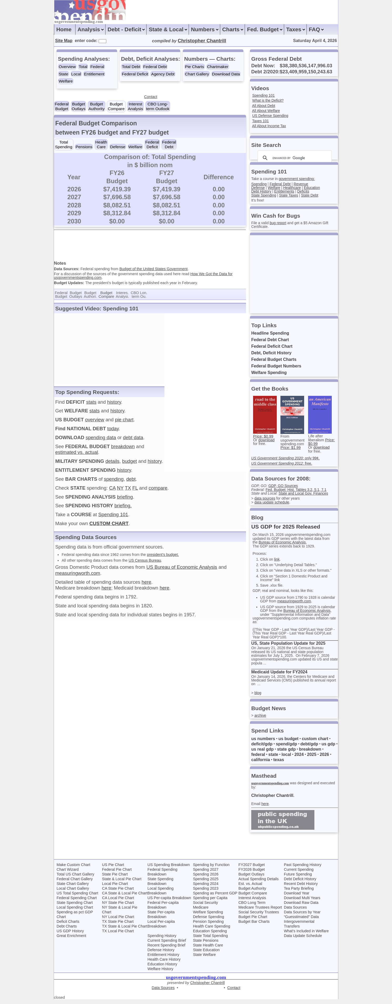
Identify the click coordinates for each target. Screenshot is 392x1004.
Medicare (200, 912)
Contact (150, 97)
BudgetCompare (116, 106)
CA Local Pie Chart (118, 902)
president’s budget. (163, 557)
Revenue (303, 184)
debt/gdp (310, 748)
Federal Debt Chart (270, 339)
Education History (162, 968)
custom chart (315, 743)
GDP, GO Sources (284, 486)
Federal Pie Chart (117, 874)
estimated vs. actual (76, 455)
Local (76, 74)
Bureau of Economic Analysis (283, 542)
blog (258, 697)
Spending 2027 (205, 874)
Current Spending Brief (167, 945)
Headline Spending (270, 333)
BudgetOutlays (79, 106)
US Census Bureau (145, 563)
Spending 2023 (205, 893)
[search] (294, 158)
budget (129, 464)
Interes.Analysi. (122, 297)
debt (131, 482)
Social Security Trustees (258, 916)
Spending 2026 (205, 879)
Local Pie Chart (115, 888)
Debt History (261, 191)
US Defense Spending (271, 116)
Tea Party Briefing (299, 893)
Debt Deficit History (300, 883)
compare (158, 491)
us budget (289, 743)
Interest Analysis (252, 902)
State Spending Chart (75, 907)
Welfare (66, 81)
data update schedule (272, 502)
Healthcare (293, 188)
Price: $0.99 (263, 436)
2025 (312, 758)
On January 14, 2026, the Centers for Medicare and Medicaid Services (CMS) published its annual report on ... (294, 684)
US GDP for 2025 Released (285, 527)
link (278, 559)
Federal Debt (155, 66)
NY (120, 491)
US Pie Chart (113, 869)
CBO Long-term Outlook (157, 106)
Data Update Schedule (303, 940)
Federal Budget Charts (273, 359)
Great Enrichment (71, 940)
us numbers (263, 743)
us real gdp (262, 753)
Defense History (161, 954)
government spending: (298, 179)
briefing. (123, 508)
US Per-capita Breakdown (169, 902)
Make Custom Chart (73, 869)
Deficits (305, 191)
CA (112, 491)
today (113, 431)
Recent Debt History (301, 888)
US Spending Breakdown (169, 869)
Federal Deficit (135, 74)
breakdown (123, 449)
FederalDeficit (152, 144)
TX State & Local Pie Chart (124, 931)
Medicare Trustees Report (260, 912)
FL (135, 491)
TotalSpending (63, 144)
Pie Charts (194, 66)
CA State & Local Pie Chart (125, 897)
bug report (279, 223)
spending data (101, 440)
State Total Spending (210, 940)
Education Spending (210, 935)
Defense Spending (208, 921)
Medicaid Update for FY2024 (279, 676)
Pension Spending (208, 926)
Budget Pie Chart (252, 921)
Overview (67, 66)
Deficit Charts (68, 926)
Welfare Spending (269, 372)
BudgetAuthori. (90, 297)
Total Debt (131, 66)
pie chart (124, 422)
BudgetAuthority (96, 106)
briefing (125, 499)
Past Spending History (302, 869)
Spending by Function (211, 869)
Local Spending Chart (75, 912)
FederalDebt (169, 144)
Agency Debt (163, 74)
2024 (299, 758)
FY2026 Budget (251, 874)
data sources (265, 498)
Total (83, 66)
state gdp (286, 753)
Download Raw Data (301, 907)
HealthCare (101, 144)
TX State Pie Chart (118, 926)
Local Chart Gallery (73, 893)
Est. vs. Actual (250, 888)
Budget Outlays (251, 879)
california (260, 764)
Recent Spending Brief (166, 949)
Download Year (296, 897)
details (112, 464)
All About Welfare (266, 111)
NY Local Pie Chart (118, 921)
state (273, 758)
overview (94, 422)
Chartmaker (217, 66)
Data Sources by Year (302, 916)
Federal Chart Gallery (75, 883)
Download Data (226, 74)
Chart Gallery (197, 74)
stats (91, 405)
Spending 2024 (205, 888)
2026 (325, 758)
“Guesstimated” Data (301, 921)
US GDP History (70, 935)
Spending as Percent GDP (215, 897)
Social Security (205, 907)
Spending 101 (113, 517)
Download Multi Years (302, 902)
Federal (97, 66)
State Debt (312, 195)
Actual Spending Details (258, 883)
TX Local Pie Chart (118, 935)
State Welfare (204, 959)
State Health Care (208, 949)
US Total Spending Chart (77, 897)
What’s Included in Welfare (306, 935)
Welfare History (160, 973)
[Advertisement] (150, 247)
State (63, 74)
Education (314, 188)
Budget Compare (252, 897)
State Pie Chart (115, 879)
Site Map (63, 40)
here (146, 585)
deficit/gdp (262, 748)
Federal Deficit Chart (271, 346)
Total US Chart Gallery (75, 879)
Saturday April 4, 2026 (315, 40)
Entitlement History (163, 959)
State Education (206, 954)
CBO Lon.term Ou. (139, 297)
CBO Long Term (251, 907)
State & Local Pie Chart (122, 883)
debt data (133, 440)
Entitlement (94, 74)
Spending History (162, 940)
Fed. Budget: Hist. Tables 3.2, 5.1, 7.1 (298, 490)
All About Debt (264, 106)
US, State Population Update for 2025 (288, 647)
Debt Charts (67, 931)
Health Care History (164, 964)
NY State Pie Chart (118, 907)
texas (278, 764)
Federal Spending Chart (77, 902)
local (286, 758)
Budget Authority (252, 893)
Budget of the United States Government (153, 272)
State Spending (264, 195)
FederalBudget (62, 106)
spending (114, 482)
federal (258, 758)
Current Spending (299, 874)
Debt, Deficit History (271, 353)
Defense (117, 147)
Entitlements (285, 191)
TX (128, 491)
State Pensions (205, 945)
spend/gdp (286, 748)
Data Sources (295, 912)
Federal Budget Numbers (276, 366)
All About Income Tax (269, 126)
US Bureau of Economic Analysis (181, 570)
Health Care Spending (211, 931)
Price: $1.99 (290, 447)
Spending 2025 (205, 883)
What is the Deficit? (268, 100)
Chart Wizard (68, 874)
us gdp (328, 748)
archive (260, 720)
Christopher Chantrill (272, 799)
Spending (259, 184)
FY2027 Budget (251, 869)
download (266, 440)
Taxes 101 (261, 121)
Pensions (84, 147)
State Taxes (290, 195)
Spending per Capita (210, 902)
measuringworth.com (77, 576)
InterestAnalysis (135, 106)
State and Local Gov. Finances (305, 493)
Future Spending (298, 879)
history (114, 405)
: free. (283, 463)
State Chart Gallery (73, 888)
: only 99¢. (286, 458)
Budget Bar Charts (253, 926)
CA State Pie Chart (118, 893)
